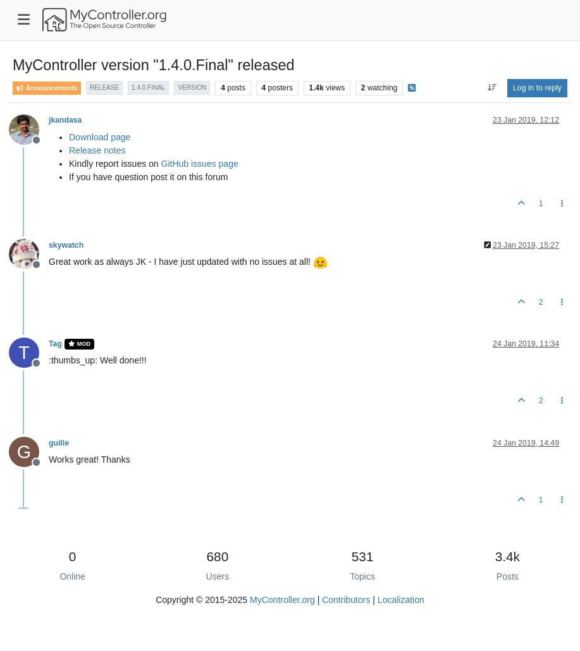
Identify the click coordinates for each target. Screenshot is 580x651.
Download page (99, 137)
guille (59, 443)
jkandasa (65, 120)
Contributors (346, 600)
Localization (401, 600)
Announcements (47, 88)
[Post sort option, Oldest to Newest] (491, 88)
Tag (55, 343)
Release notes (97, 150)
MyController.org (282, 600)
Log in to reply (537, 87)
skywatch (66, 245)
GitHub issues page (199, 164)
